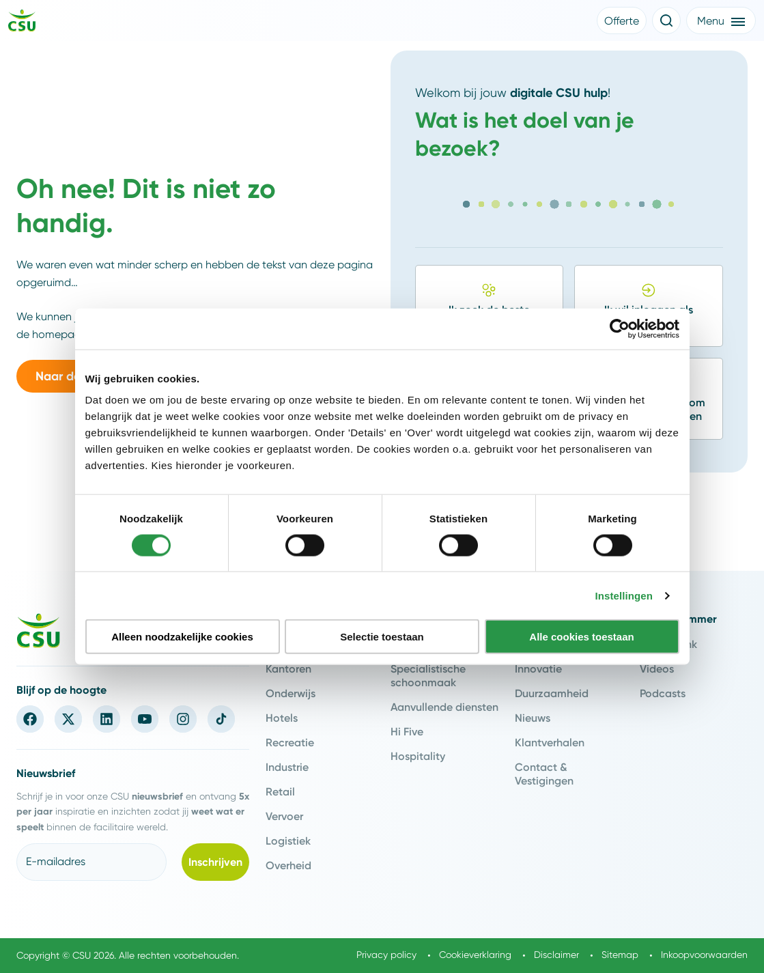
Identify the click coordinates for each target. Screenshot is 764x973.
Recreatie (290, 742)
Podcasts (662, 693)
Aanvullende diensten (444, 707)
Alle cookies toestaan (581, 637)
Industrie (287, 767)
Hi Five (407, 731)
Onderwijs (290, 693)
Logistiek (288, 840)
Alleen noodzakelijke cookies (182, 637)
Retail (280, 791)
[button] (622, 20)
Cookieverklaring (475, 954)
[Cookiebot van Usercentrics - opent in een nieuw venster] (619, 328)
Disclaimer (556, 954)
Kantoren (288, 668)
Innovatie (538, 668)
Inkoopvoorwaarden (704, 954)
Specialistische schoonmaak (428, 675)
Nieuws (532, 717)
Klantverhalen (549, 742)
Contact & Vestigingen (544, 773)
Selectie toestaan (382, 637)
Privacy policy (386, 954)
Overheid (288, 865)
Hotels (282, 717)
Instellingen (624, 595)
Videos (657, 668)
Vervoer (284, 816)
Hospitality (418, 756)
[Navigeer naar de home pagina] (22, 23)
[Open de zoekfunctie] (666, 20)
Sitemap (620, 954)
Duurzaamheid (552, 693)
